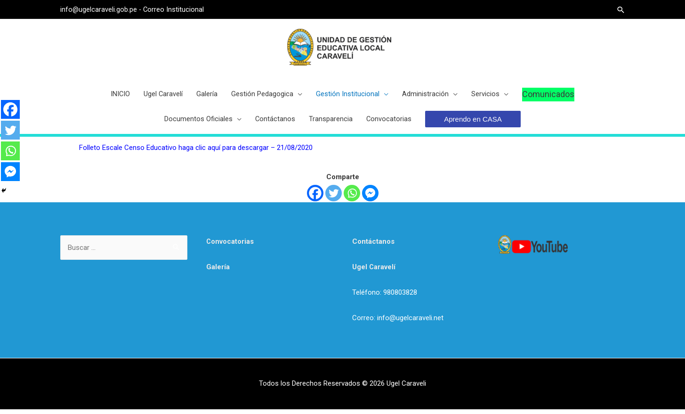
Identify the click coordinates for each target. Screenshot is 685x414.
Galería (218, 271)
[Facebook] (315, 198)
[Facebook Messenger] (370, 198)
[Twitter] (333, 198)
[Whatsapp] (352, 198)
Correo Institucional (174, 9)
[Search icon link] (620, 9)
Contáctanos (373, 246)
